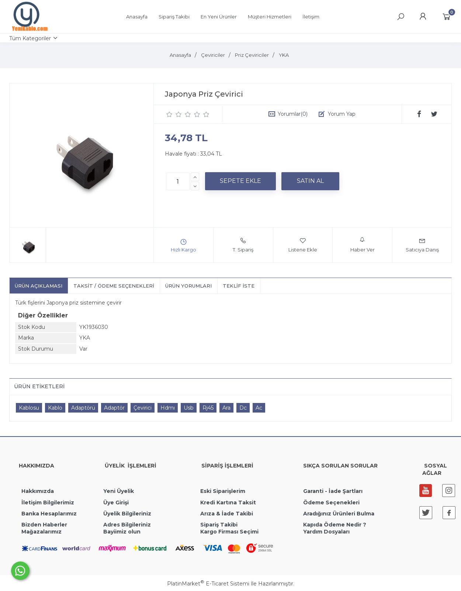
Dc (243, 407)
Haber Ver (362, 245)
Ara (226, 407)
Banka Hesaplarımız (49, 513)
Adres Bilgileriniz (127, 524)
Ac (259, 407)
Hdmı (167, 407)
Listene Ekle (302, 245)
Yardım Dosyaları (326, 531)
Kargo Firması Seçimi (229, 531)
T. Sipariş (243, 245)
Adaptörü (83, 407)
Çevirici (143, 407)
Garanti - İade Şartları (333, 491)
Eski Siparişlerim (222, 491)
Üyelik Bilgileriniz (127, 513)
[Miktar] (178, 181)
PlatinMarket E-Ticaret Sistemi (208, 583)
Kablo (55, 407)
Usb (189, 407)
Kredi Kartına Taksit (228, 502)
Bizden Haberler (44, 524)
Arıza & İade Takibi (226, 513)
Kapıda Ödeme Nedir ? (334, 524)
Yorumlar (293, 114)
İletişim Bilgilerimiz (47, 502)
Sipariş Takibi (219, 524)
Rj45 (208, 407)
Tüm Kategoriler (30, 38)
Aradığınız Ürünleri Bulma (338, 513)
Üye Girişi (116, 502)
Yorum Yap (342, 114)
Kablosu (29, 407)
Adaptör (114, 407)
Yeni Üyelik (118, 491)
